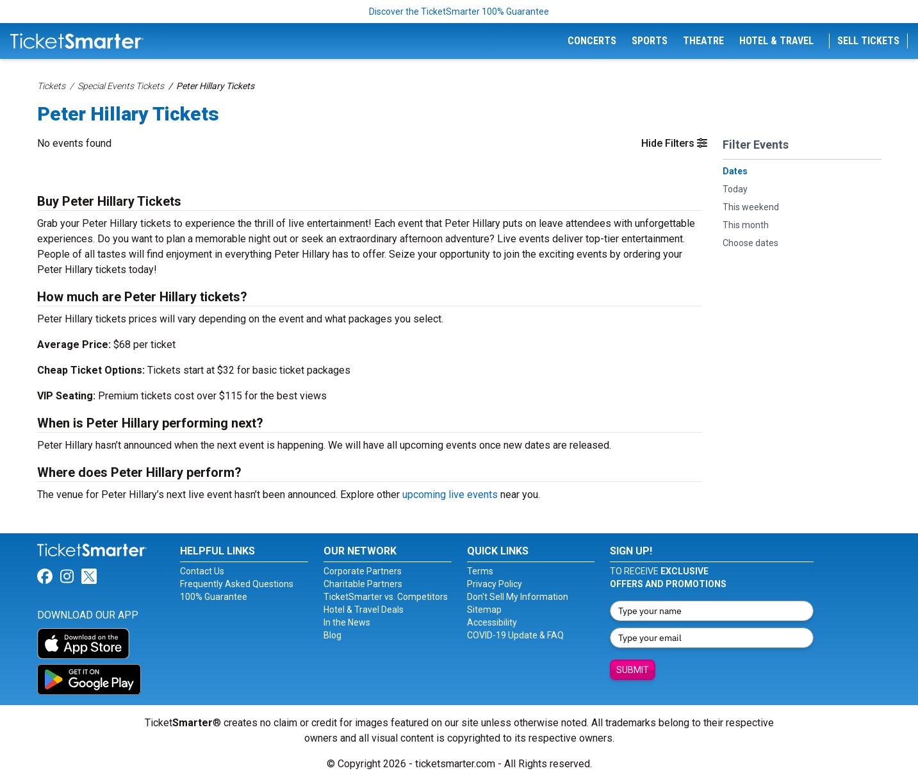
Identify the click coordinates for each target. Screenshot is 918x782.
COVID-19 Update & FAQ (515, 635)
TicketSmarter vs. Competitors (386, 597)
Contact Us (202, 571)
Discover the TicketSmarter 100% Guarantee (459, 11)
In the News (347, 622)
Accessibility (492, 622)
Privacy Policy (494, 584)
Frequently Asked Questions (236, 584)
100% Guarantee (213, 597)
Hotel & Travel (776, 41)
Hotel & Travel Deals (364, 609)
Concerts (592, 41)
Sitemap (484, 609)
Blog (332, 635)
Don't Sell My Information (517, 597)
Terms (480, 571)
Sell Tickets (868, 41)
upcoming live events (450, 494)
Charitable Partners (363, 584)
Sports (650, 41)
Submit (632, 670)
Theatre (703, 41)
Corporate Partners (363, 571)
